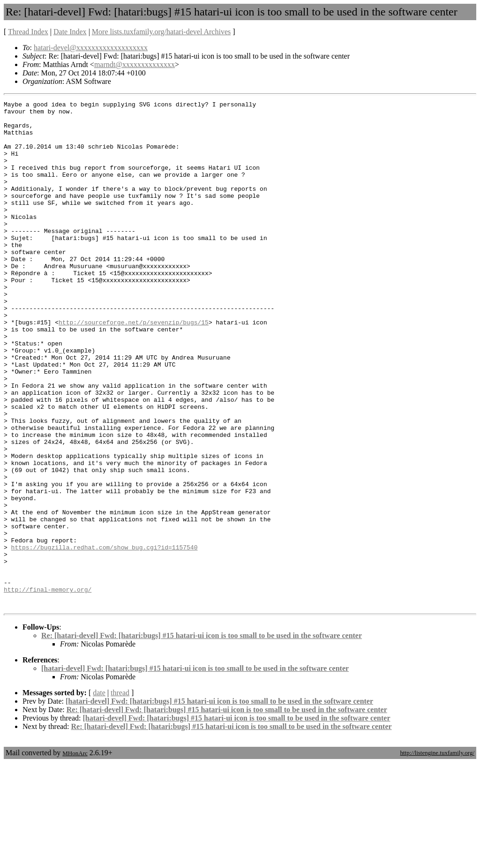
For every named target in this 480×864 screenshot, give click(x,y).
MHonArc (74, 854)
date (99, 794)
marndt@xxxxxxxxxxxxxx (134, 64)
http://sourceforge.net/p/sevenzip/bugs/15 (134, 367)
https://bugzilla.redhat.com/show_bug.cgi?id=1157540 (104, 637)
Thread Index (28, 32)
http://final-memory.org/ (47, 688)
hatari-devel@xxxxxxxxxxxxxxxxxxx (91, 48)
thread (120, 794)
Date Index (70, 32)
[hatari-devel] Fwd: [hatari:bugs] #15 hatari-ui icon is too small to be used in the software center (195, 770)
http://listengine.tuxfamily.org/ (437, 853)
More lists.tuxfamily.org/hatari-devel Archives (161, 32)
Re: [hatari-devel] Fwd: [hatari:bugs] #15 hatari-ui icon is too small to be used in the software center (201, 737)
